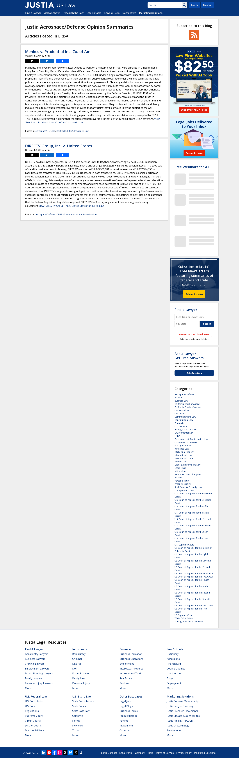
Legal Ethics (180, 467)
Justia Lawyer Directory (180, 706)
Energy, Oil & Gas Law (185, 429)
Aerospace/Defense (45, 130)
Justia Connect (109, 753)
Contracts (61, 130)
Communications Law (185, 416)
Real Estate (126, 678)
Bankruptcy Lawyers (36, 654)
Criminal (77, 659)
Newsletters (129, 13)
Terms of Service (165, 753)
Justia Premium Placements (182, 711)
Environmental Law (184, 432)
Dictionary (172, 654)
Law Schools (93, 13)
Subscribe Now (194, 294)
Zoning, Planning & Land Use (189, 621)
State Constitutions (83, 701)
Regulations (32, 711)
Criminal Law (181, 426)
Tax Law (124, 683)
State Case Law (80, 711)
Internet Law (181, 461)
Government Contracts (186, 442)
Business (125, 649)
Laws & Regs (112, 13)
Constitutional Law (184, 419)
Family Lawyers (33, 678)
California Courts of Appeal (188, 407)
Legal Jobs (125, 701)
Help (150, 753)
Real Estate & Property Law (188, 487)
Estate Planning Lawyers (39, 673)
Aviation (178, 397)
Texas (75, 730)
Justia (35, 753)
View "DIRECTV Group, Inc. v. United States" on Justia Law (71, 205)
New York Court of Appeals (188, 474)
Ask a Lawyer (52, 13)
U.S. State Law (81, 696)
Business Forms (129, 711)
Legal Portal (125, 753)
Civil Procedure (182, 410)
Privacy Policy (184, 753)
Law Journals (174, 673)
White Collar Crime (184, 618)
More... (29, 688)
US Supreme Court (184, 615)
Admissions (173, 659)
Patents (178, 477)
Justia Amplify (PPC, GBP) (181, 720)
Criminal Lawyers (35, 663)
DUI (74, 668)
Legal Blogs (126, 706)
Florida (76, 720)
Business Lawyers (35, 659)
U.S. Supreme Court (184, 544)
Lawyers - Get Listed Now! (194, 334)
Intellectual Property (184, 451)
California (77, 715)
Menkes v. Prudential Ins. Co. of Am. (58, 51)
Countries (125, 730)
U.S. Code (30, 706)
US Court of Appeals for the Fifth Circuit (194, 573)
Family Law (78, 678)
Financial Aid (174, 663)
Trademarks (127, 725)
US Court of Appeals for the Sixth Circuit (194, 605)
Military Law (180, 471)
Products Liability (183, 483)
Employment (127, 663)
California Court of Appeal (187, 403)
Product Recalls (128, 715)
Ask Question (194, 372)
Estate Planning (81, 673)
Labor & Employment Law (187, 464)
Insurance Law (81, 130)
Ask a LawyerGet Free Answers (189, 355)
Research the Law (73, 13)
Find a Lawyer (33, 13)
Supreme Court (34, 715)
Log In (194, 5)
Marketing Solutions (150, 13)
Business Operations (131, 659)
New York (77, 725)
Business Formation (131, 654)
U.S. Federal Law (36, 696)
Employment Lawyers (37, 668)
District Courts (33, 725)
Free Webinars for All (192, 167)
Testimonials (174, 730)
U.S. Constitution (34, 701)
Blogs (170, 678)
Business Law (181, 400)
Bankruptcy (79, 654)
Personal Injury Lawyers (39, 683)
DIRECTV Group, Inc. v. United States (58, 145)
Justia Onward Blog (178, 725)
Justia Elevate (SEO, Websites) (183, 715)
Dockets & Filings (35, 730)
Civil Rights (180, 413)
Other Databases (131, 696)
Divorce (76, 663)
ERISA (70, 130)
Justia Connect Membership (182, 701)
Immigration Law (183, 445)
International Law (183, 455)
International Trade (184, 458)
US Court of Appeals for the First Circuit (194, 576)
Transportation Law (184, 490)
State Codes (79, 706)
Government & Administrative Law (80, 214)
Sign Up (207, 5)
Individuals (79, 649)
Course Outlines (176, 668)
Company (140, 753)
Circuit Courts (33, 720)
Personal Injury (182, 480)
